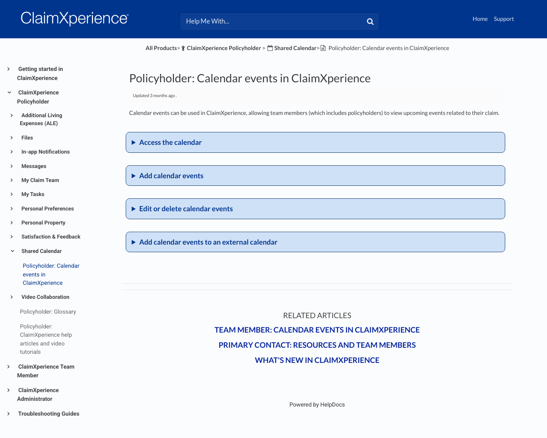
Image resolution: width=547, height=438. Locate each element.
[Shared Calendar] (292, 48)
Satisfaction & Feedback (50, 237)
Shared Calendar (41, 251)
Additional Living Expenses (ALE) (41, 120)
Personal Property (42, 223)
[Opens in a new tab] (317, 404)
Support (504, 19)
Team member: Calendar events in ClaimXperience (317, 329)
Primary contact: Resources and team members (317, 345)
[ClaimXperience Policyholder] (220, 48)
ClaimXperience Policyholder (38, 97)
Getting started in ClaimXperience (40, 74)
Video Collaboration (45, 297)
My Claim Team (39, 180)
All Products (161, 48)
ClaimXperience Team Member (45, 371)
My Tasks (32, 195)
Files (26, 138)
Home (480, 19)
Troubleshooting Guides (48, 413)
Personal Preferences (47, 209)
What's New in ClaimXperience (317, 360)
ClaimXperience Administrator (38, 395)
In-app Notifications (45, 152)
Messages (33, 166)
